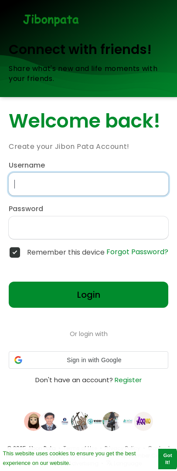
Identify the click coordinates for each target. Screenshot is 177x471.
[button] (88, 360)
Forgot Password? (137, 252)
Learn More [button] (87, 462)
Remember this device (66, 252)
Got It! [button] (167, 458)
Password (26, 209)
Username (27, 165)
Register (128, 379)
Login (88, 295)
